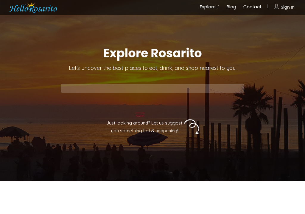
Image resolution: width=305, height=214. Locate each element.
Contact (252, 7)
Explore (208, 7)
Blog (231, 7)
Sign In (288, 7)
